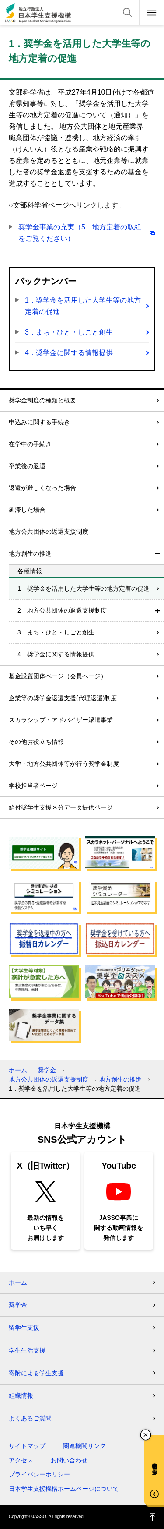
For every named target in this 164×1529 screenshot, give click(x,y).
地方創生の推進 (30, 553)
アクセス (21, 1460)
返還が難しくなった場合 (42, 487)
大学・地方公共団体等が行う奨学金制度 (64, 763)
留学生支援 (24, 1327)
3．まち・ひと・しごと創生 (69, 332)
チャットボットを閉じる (145, 1435)
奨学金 (47, 1070)
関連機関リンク (84, 1445)
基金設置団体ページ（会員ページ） (58, 676)
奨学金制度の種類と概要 (42, 400)
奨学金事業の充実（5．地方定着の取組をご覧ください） (79, 232)
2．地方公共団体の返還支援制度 (62, 610)
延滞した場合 (27, 509)
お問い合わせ (69, 1460)
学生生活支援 (27, 1350)
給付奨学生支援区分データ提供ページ (61, 807)
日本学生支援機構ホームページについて (64, 1488)
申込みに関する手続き (39, 422)
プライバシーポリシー (39, 1474)
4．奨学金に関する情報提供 (69, 352)
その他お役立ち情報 (36, 741)
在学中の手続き (30, 443)
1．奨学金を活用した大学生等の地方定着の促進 (83, 305)
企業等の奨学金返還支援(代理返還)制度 (63, 697)
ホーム (18, 1070)
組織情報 (21, 1395)
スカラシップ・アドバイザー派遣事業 (61, 719)
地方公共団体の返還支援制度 (48, 531)
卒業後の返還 (27, 465)
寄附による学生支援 (36, 1373)
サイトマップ (27, 1445)
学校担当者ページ (33, 785)
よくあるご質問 (30, 1418)
